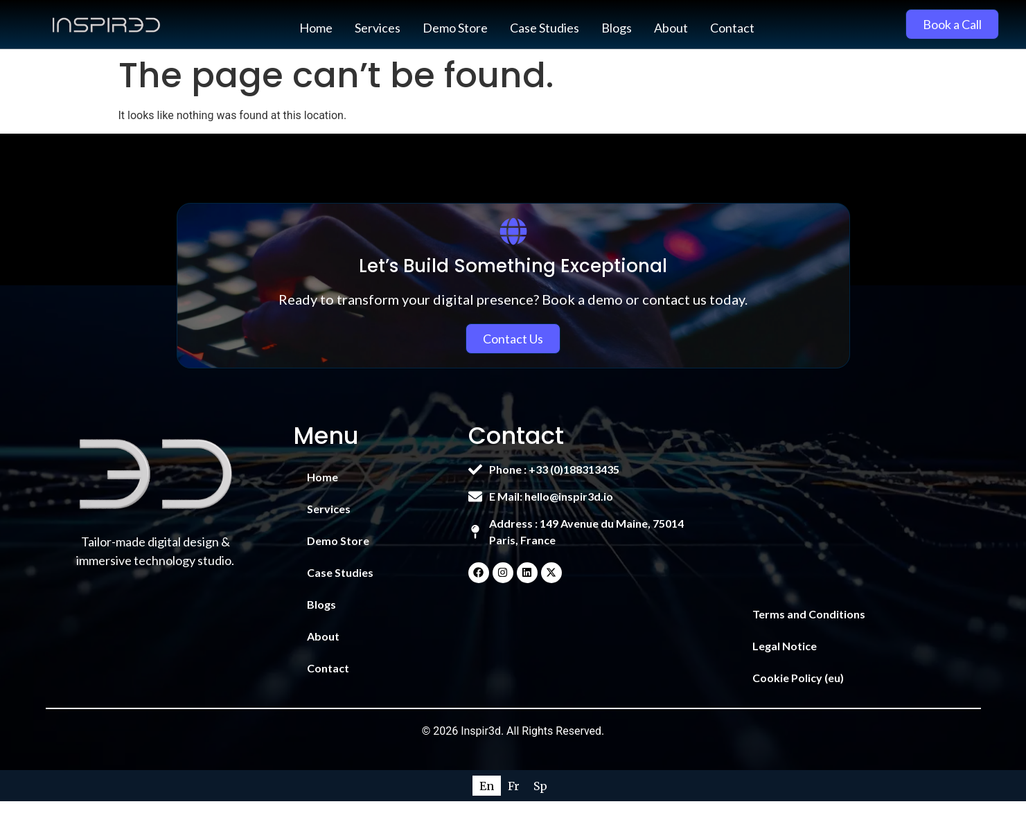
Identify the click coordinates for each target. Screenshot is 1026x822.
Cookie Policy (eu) (798, 677)
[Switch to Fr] (514, 786)
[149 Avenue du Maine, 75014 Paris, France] (852, 504)
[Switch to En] (486, 786)
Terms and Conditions (808, 613)
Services (377, 27)
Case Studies (544, 27)
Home (316, 27)
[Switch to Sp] (540, 786)
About (671, 27)
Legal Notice (784, 645)
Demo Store (455, 27)
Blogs (616, 27)
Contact (732, 27)
